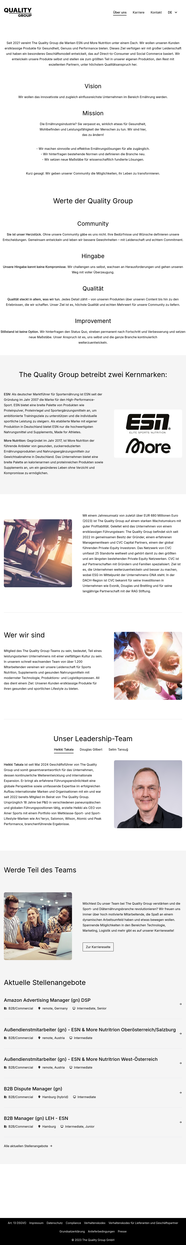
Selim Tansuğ (118, 803)
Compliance (73, 1223)
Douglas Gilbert (91, 803)
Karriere (138, 12)
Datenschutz (55, 1223)
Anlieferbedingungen (101, 1231)
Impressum (36, 1223)
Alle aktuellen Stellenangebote (26, 1200)
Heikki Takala (64, 803)
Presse (122, 1231)
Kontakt (156, 12)
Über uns (119, 12)
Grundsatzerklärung (72, 1231)
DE (173, 12)
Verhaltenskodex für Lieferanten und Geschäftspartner (143, 1223)
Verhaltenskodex (94, 1223)
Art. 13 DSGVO (17, 1223)
